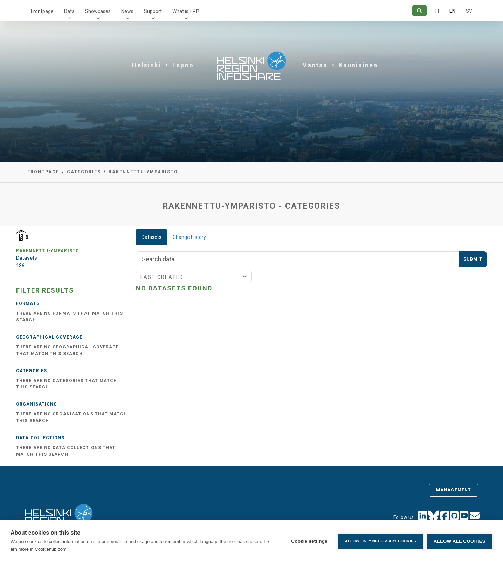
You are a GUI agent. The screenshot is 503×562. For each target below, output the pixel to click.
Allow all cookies (459, 541)
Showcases (98, 11)
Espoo (183, 65)
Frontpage (42, 11)
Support (153, 11)
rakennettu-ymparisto (143, 171)
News (127, 11)
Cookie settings (309, 541)
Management (453, 490)
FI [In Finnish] (437, 11)
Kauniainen (358, 65)
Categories (84, 171)
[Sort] (194, 276)
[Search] (419, 10)
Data (69, 11)
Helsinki (146, 65)
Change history (189, 237)
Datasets (151, 237)
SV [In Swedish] (469, 11)
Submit (472, 259)
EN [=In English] (452, 11)
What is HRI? (185, 11)
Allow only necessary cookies (380, 541)
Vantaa (315, 65)
